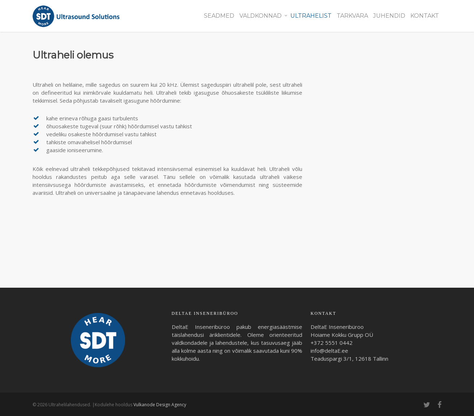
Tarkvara (352, 15)
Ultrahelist (311, 15)
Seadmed (219, 15)
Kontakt (424, 15)
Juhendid (389, 15)
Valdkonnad (263, 16)
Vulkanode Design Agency (159, 405)
